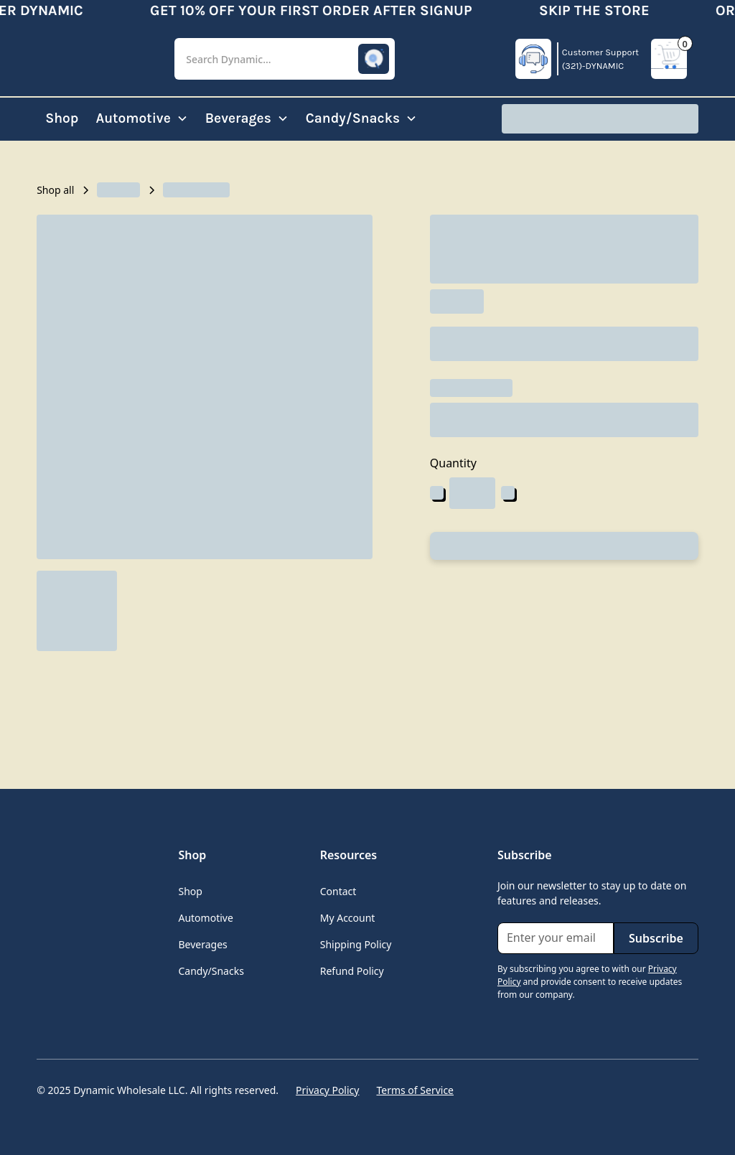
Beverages (202, 944)
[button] (284, 59)
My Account (347, 918)
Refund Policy (352, 971)
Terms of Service (415, 1090)
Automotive (205, 918)
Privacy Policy (327, 1090)
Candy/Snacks (210, 971)
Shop (61, 118)
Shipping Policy (356, 944)
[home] (94, 58)
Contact (338, 891)
